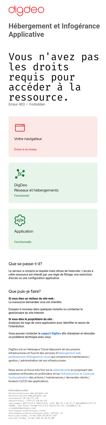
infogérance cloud (39, 357)
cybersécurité (61, 370)
